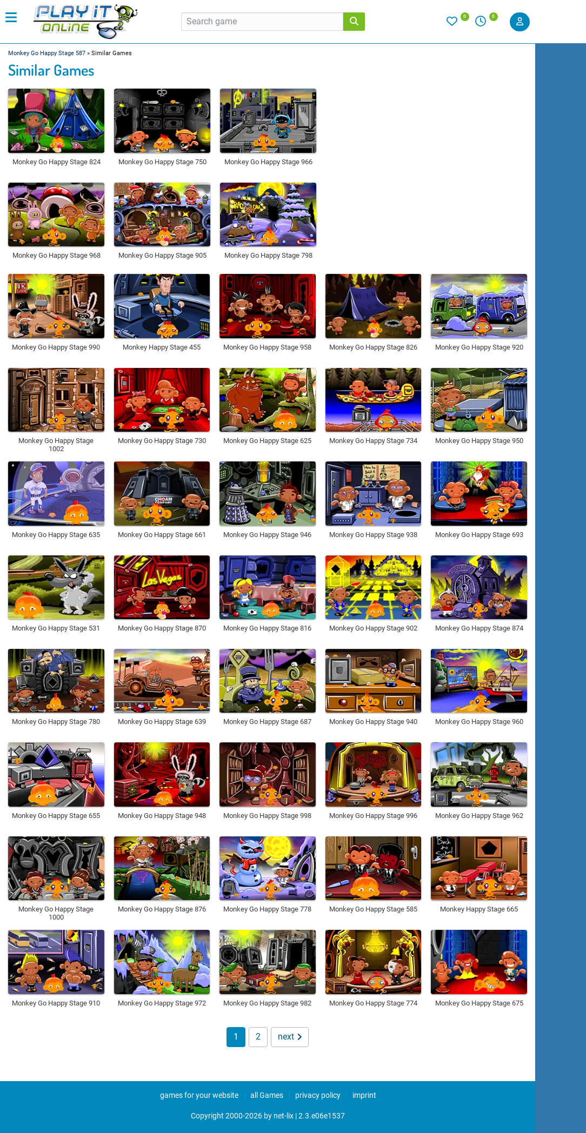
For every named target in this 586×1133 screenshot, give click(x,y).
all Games (266, 1095)
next (290, 1036)
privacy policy (318, 1095)
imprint (364, 1095)
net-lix (284, 1115)
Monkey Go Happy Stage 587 (46, 53)
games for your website (199, 1095)
